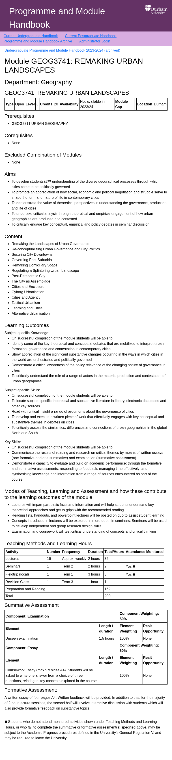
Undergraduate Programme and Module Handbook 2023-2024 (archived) (62, 50)
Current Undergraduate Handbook (31, 36)
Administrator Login (94, 41)
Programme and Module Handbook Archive (38, 41)
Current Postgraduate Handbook (90, 36)
